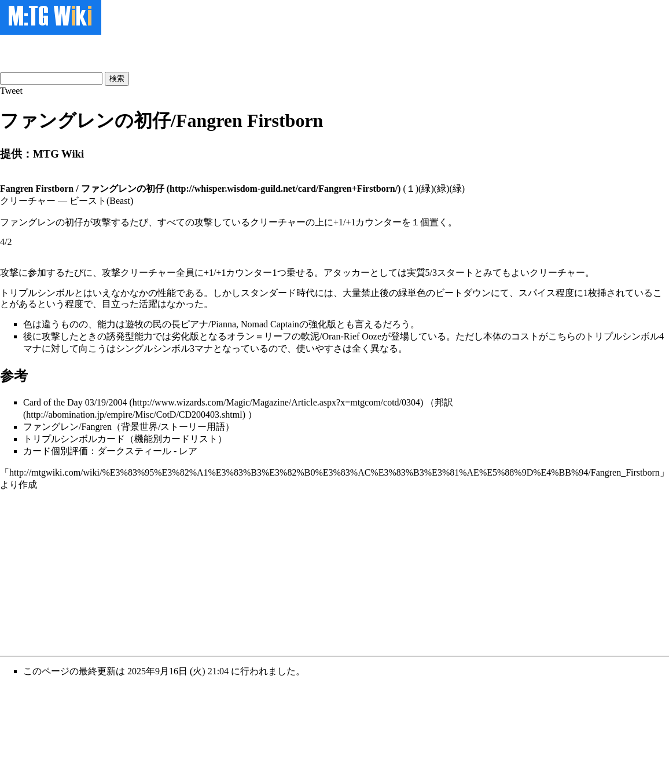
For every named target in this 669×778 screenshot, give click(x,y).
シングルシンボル (153, 348)
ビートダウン (463, 293)
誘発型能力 (129, 336)
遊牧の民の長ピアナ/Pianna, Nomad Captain (212, 324)
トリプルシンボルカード (74, 439)
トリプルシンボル (37, 293)
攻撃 (9, 272)
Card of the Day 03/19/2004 (75, 402)
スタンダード (268, 293)
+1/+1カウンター (238, 272)
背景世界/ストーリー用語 (173, 427)
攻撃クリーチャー (139, 272)
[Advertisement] (135, 52)
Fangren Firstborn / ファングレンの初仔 (82, 188)
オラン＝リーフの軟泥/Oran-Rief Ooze (304, 336)
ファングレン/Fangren (67, 427)
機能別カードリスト (176, 439)
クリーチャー (557, 272)
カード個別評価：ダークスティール (97, 451)
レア (188, 451)
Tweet (11, 91)
